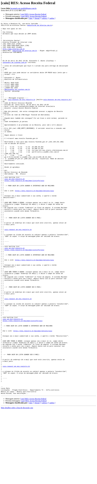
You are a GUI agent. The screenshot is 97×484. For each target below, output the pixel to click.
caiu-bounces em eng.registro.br (21, 115)
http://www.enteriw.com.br (14, 54)
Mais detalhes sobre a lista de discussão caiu (17, 482)
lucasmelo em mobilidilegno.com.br (23, 8)
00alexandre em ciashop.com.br (17, 103)
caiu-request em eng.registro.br (18, 271)
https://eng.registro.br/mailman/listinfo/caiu (24, 212)
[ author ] (52, 18)
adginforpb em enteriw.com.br (39, 26)
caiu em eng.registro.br (14, 210)
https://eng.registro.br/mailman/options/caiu (34, 224)
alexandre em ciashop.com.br (15, 70)
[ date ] (30, 18)
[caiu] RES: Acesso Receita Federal (33, 14)
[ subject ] (44, 18)
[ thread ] (37, 18)
